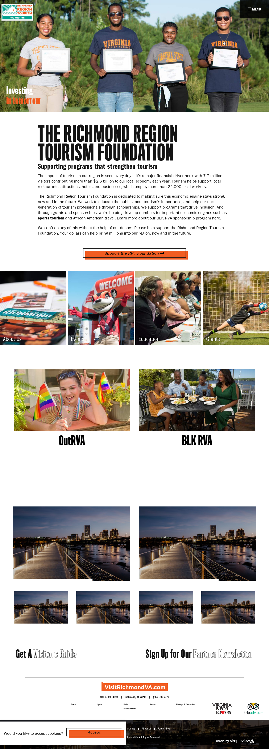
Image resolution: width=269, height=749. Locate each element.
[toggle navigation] (254, 9)
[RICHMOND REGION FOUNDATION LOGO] (17, 12)
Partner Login (165, 728)
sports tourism (51, 218)
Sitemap (131, 728)
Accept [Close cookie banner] (94, 732)
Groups (73, 704)
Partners (153, 704)
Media (126, 704)
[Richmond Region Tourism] (135, 686)
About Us (12, 339)
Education (149, 339)
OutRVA (72, 440)
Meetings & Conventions (185, 704)
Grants (213, 339)
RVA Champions (130, 708)
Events (77, 339)
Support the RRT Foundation (134, 253)
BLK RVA (197, 440)
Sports (99, 704)
